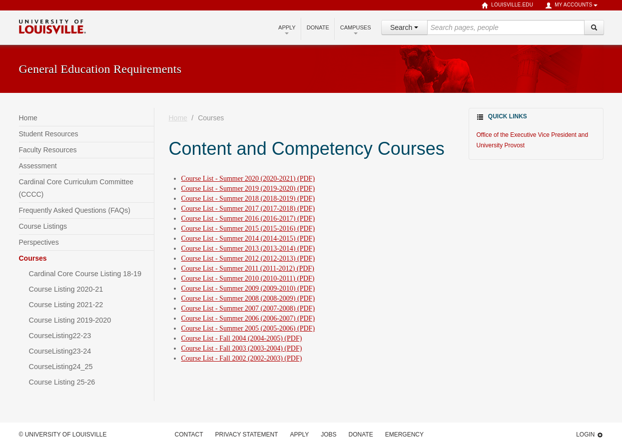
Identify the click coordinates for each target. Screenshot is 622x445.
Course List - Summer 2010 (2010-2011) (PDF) (248, 278)
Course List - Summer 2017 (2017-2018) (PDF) (248, 208)
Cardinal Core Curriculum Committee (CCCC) (76, 188)
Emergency (404, 434)
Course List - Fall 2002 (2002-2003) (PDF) (241, 358)
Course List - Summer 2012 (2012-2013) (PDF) (248, 258)
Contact (189, 434)
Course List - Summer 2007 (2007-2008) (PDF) (248, 308)
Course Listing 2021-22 (66, 305)
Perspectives (39, 242)
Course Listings (43, 226)
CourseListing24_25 (61, 367)
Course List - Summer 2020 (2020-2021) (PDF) (248, 178)
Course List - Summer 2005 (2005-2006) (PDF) (248, 328)
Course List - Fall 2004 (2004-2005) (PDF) (241, 338)
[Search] (594, 27)
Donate (318, 27)
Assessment (38, 166)
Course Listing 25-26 (62, 382)
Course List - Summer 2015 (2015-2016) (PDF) (248, 228)
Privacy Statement (246, 434)
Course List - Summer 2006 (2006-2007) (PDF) (248, 318)
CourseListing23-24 (60, 351)
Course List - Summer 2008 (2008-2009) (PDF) (248, 298)
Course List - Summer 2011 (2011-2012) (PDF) (248, 268)
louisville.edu (507, 5)
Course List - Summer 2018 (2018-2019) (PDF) (248, 198)
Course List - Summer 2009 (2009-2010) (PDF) (248, 288)
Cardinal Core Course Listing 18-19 (85, 274)
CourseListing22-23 (60, 336)
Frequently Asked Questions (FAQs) (74, 210)
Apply (287, 29)
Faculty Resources (48, 150)
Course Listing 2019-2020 (70, 320)
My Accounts (571, 5)
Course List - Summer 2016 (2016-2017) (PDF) (248, 218)
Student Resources (48, 134)
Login (589, 435)
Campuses (355, 29)
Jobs (328, 434)
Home (28, 118)
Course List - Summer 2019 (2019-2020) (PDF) (248, 188)
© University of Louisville (63, 434)
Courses (33, 258)
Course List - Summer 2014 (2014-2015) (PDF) (248, 238)
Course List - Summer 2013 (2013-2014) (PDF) (248, 248)
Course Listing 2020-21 (66, 289)
